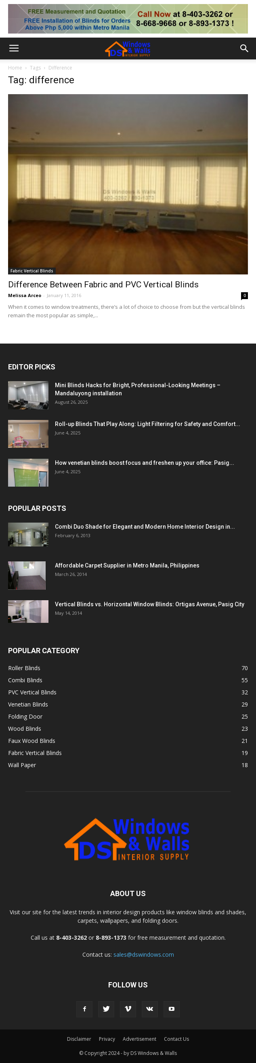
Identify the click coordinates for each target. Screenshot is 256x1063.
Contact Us (176, 1039)
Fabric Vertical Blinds (31, 271)
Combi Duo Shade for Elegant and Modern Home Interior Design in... (145, 526)
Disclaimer (79, 1039)
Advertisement (139, 1039)
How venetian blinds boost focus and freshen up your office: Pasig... (144, 463)
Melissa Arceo (24, 295)
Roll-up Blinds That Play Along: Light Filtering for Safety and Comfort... (147, 424)
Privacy (107, 1039)
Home (15, 67)
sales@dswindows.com (143, 954)
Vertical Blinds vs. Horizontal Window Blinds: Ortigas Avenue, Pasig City (149, 604)
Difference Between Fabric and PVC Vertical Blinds (103, 284)
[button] (244, 48)
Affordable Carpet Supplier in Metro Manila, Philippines (127, 565)
